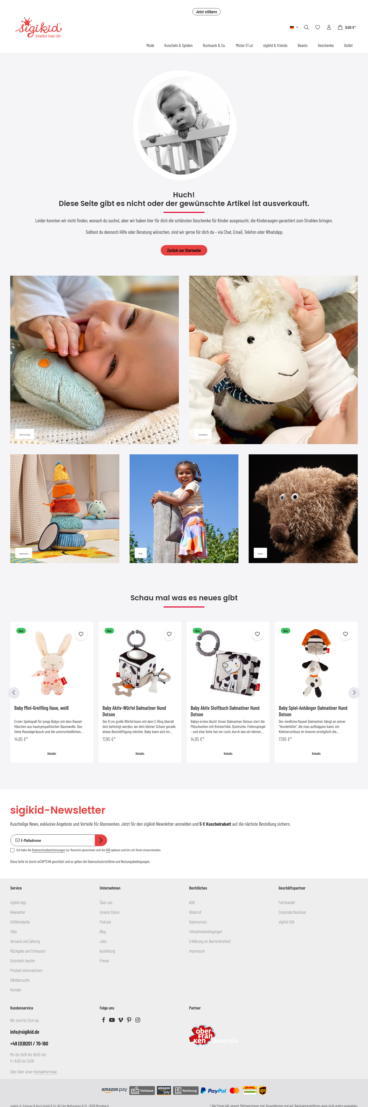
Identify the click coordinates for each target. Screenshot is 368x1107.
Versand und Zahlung (25, 941)
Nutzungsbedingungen (135, 861)
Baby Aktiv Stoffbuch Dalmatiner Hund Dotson (225, 711)
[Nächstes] (354, 692)
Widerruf (195, 912)
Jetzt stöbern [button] (206, 11)
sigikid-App (18, 902)
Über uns (106, 902)
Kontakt (15, 989)
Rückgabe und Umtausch (27, 950)
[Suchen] (306, 27)
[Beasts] (303, 508)
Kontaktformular (45, 1071)
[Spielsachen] (64, 508)
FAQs (13, 931)
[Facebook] (104, 1021)
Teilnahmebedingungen (205, 931)
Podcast (105, 921)
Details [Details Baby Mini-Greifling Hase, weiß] (52, 753)
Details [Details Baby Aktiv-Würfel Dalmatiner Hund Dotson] (140, 753)
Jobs (103, 941)
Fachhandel (287, 902)
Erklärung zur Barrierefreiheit (210, 941)
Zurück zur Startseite (184, 250)
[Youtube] (112, 1021)
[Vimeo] (121, 1021)
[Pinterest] (129, 1021)
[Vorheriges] (14, 692)
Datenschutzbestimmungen (48, 850)
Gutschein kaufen (22, 960)
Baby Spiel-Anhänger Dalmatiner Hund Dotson (313, 711)
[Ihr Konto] (329, 27)
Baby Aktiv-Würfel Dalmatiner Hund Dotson (134, 711)
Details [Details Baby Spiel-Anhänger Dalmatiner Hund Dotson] (316, 753)
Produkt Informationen (26, 970)
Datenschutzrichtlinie (101, 861)
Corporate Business (292, 912)
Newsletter (17, 912)
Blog (103, 931)
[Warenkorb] (346, 27)
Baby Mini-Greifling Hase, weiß (41, 708)
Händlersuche (20, 979)
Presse (104, 960)
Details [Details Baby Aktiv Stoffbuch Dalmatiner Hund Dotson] (228, 753)
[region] (184, 692)
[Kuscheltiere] (273, 360)
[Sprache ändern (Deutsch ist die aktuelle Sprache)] (294, 27)
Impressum (197, 950)
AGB (108, 850)
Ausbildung (107, 950)
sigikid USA (286, 921)
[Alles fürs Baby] (94, 360)
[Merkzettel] (318, 27)
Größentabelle (20, 921)
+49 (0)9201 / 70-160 (29, 1043)
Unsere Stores (109, 912)
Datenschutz (198, 921)
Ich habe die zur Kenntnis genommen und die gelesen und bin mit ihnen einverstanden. (88, 850)
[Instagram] (138, 1021)
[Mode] (184, 508)
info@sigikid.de (24, 1032)
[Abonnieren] (101, 840)
